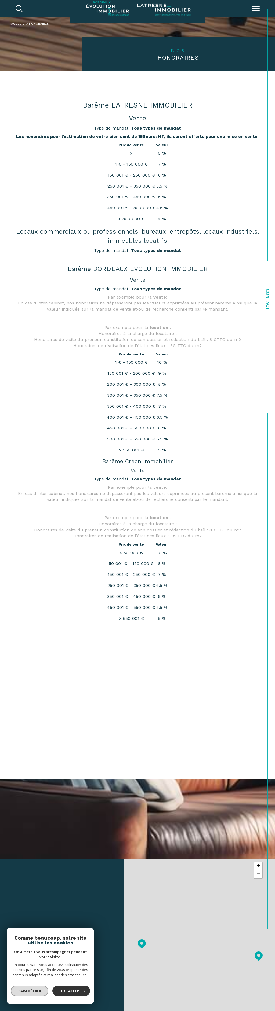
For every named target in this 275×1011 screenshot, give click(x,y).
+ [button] (258, 867)
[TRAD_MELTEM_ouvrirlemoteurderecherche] (19, 8)
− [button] (258, 876)
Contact (267, 299)
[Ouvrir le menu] (255, 8)
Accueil (18, 23)
